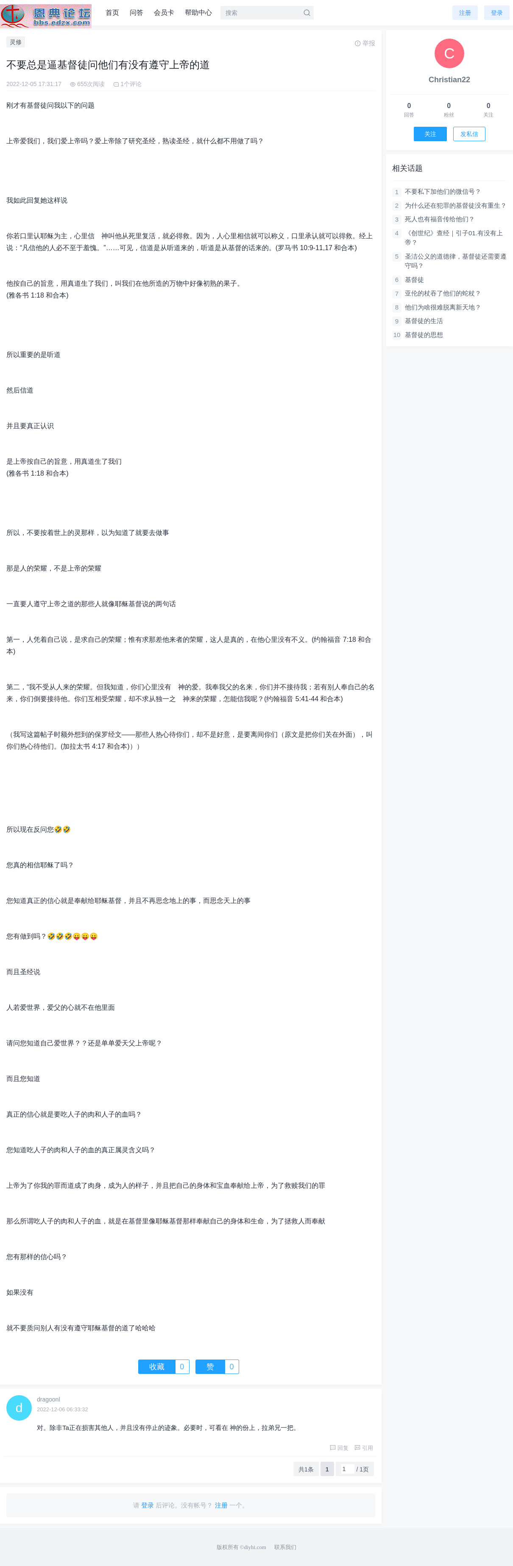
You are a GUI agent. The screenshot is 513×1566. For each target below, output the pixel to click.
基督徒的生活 (424, 320)
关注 (430, 134)
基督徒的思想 (424, 334)
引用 (363, 1448)
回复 (339, 1448)
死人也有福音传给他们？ (440, 219)
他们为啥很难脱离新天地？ (443, 307)
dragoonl (48, 1399)
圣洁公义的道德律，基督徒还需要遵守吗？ (456, 261)
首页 (112, 12)
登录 (497, 12)
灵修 (16, 42)
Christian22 (449, 79)
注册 (465, 12)
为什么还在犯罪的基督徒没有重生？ (456, 205)
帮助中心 (198, 12)
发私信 (469, 134)
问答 (136, 12)
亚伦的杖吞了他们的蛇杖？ (443, 293)
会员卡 (164, 12)
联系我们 (285, 1547)
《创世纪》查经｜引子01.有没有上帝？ (454, 237)
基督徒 (414, 279)
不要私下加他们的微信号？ (443, 191)
